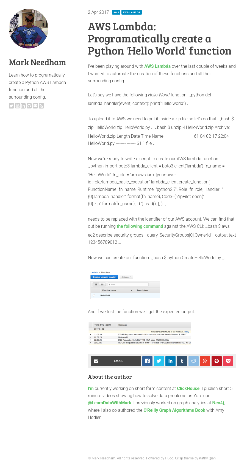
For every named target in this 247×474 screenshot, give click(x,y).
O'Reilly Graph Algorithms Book (174, 410)
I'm (91, 388)
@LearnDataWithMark (109, 402)
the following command (140, 226)
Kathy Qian (207, 458)
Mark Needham (37, 62)
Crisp (179, 458)
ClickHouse (188, 388)
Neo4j (218, 402)
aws (116, 12)
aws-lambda (132, 12)
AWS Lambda (157, 66)
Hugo (169, 458)
